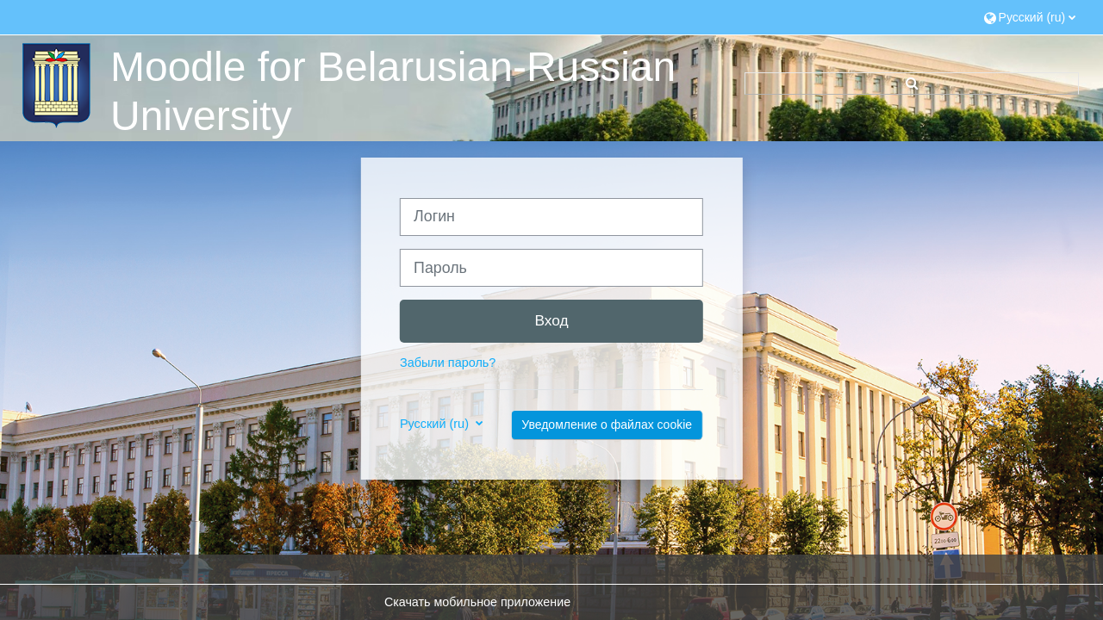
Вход (551, 320)
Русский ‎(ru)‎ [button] (436, 424)
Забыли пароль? (447, 362)
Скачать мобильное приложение (477, 602)
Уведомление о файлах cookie (606, 424)
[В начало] (54, 84)
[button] (1030, 16)
